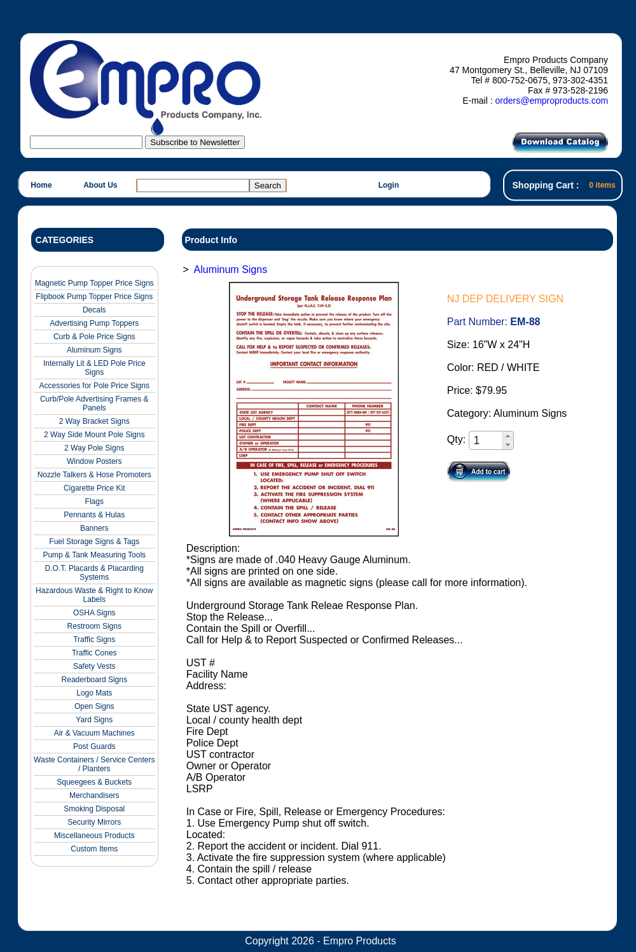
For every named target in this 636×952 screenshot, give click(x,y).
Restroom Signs (94, 626)
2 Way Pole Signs (94, 448)
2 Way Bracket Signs (94, 421)
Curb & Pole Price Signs (94, 336)
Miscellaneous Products (94, 835)
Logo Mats (94, 693)
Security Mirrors (94, 822)
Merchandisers (94, 795)
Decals (94, 309)
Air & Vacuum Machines (94, 733)
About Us (100, 185)
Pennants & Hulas (94, 514)
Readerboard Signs (94, 679)
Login (388, 185)
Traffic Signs (94, 639)
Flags (94, 501)
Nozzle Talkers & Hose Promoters (94, 474)
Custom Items (94, 848)
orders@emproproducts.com (551, 100)
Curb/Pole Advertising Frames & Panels (94, 403)
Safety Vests (94, 666)
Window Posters (94, 461)
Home (41, 185)
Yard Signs (94, 719)
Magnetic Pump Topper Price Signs (94, 283)
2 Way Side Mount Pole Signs (94, 434)
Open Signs (94, 706)
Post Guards (94, 746)
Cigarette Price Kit (94, 488)
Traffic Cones (94, 652)
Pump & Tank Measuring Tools (94, 554)
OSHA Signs (94, 612)
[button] (507, 435)
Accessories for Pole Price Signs (94, 385)
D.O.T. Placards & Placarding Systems (94, 573)
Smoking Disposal (94, 808)
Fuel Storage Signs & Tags (94, 541)
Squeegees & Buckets (94, 782)
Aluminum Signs (94, 350)
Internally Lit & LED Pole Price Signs (94, 368)
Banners (94, 528)
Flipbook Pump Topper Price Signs (94, 296)
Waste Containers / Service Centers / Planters (94, 764)
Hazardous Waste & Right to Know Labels (94, 595)
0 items (602, 185)
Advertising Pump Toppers (94, 323)
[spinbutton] (486, 440)
